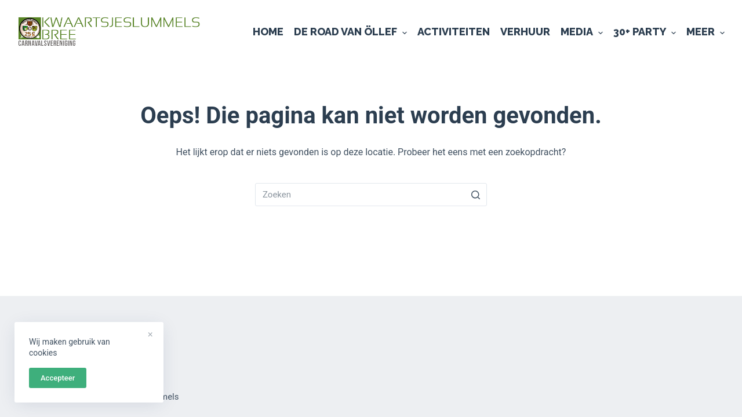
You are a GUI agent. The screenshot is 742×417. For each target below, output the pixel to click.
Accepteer (58, 378)
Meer (705, 31)
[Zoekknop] (475, 194)
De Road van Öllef (350, 31)
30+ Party (644, 31)
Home (268, 31)
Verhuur (525, 31)
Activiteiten (453, 31)
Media (582, 31)
